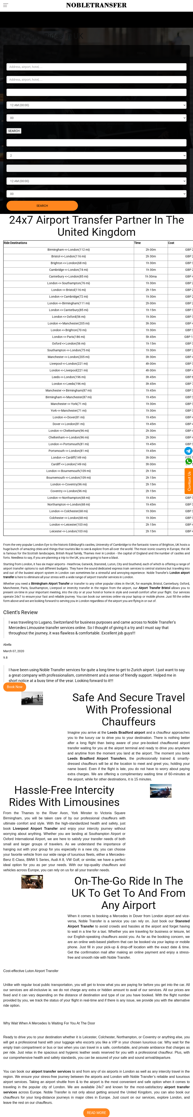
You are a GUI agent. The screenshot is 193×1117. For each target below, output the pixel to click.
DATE (10, 85)
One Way (51, 53)
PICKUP (11, 60)
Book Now (14, 687)
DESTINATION (15, 72)
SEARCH (14, 131)
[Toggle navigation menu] (7, 5)
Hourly (141, 53)
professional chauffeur (155, 1052)
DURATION (13, 148)
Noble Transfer (118, 958)
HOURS (11, 98)
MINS (10, 111)
